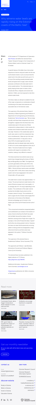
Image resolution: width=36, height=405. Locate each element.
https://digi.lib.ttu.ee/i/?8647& (16, 259)
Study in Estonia (6, 385)
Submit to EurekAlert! (7, 376)
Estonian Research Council (27, 369)
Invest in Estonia (6, 391)
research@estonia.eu (7, 371)
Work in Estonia (6, 388)
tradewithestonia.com (27, 383)
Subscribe (5, 354)
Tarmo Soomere (19, 118)
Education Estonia (6, 393)
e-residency (30, 380)
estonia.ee (31, 390)
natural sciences (5, 14)
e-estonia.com (29, 385)
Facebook (1, 400)
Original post (11, 271)
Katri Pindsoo (11, 58)
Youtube (11, 400)
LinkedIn (4, 400)
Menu (31, 1)
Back (3, 9)
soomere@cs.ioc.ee (22, 266)
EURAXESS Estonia (25, 376)
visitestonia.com (29, 388)
